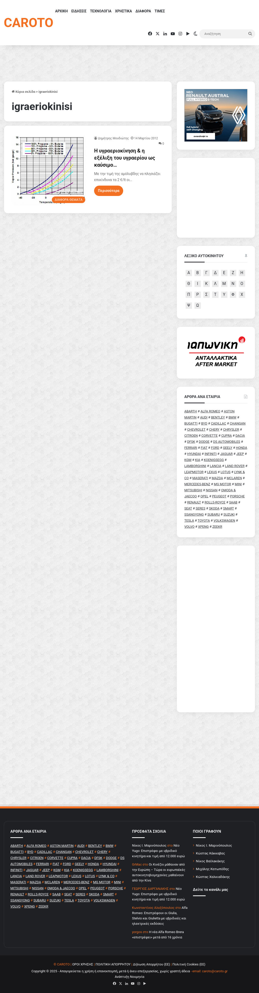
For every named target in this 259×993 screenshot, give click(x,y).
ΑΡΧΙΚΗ (61, 11)
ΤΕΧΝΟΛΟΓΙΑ (101, 11)
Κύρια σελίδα (23, 92)
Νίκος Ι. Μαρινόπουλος (214, 845)
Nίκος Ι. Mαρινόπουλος (149, 845)
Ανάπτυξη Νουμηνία (129, 977)
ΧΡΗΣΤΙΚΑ (123, 11)
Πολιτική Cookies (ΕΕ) (188, 964)
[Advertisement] (215, 629)
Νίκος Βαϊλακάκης (210, 861)
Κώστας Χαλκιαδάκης (213, 877)
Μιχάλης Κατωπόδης (212, 869)
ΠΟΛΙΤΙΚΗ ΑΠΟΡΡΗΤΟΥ (113, 964)
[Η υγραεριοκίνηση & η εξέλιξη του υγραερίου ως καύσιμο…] (50, 171)
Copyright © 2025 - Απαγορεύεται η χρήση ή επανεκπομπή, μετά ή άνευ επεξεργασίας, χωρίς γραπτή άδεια (110, 971)
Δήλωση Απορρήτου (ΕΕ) (151, 964)
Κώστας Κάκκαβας (210, 853)
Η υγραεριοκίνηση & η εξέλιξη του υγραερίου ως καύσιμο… (124, 158)
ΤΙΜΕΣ (160, 11)
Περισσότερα (108, 191)
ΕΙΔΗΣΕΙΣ (79, 11)
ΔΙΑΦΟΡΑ (143, 11)
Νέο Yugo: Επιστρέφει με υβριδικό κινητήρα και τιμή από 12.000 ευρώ (158, 851)
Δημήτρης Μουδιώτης (113, 138)
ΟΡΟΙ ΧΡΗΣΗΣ (82, 964)
